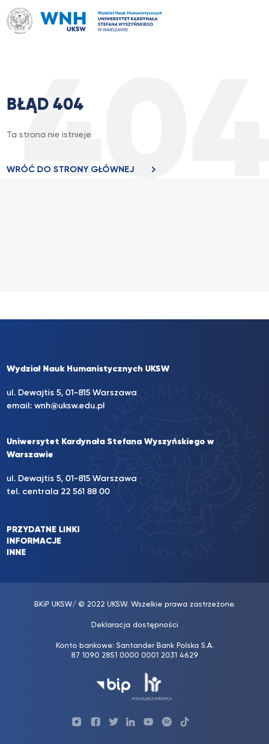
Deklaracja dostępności (134, 625)
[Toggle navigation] (243, 21)
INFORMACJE (34, 541)
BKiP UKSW (53, 604)
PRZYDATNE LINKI (43, 530)
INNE (16, 552)
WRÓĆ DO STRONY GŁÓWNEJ (84, 170)
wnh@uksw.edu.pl (69, 406)
